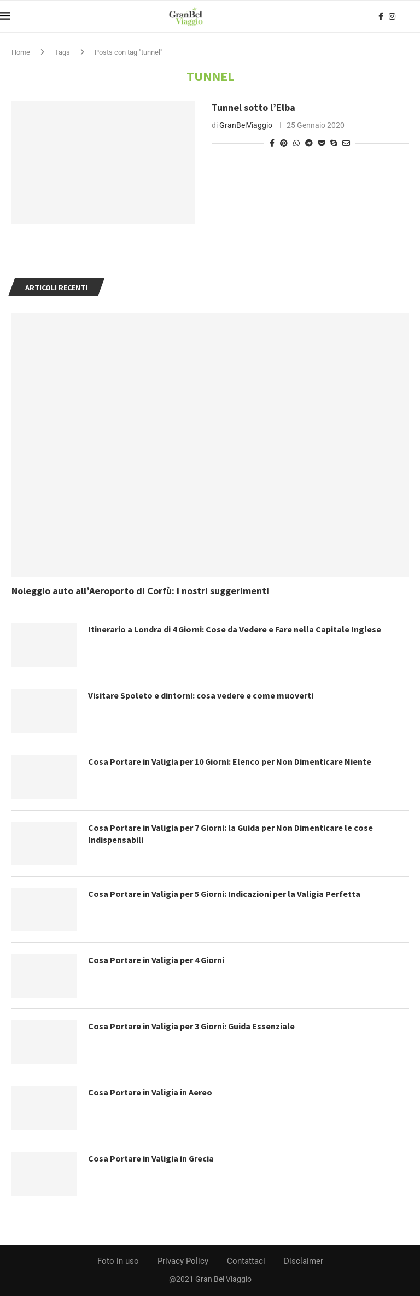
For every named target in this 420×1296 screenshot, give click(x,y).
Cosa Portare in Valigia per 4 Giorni (156, 959)
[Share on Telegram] (309, 143)
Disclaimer (303, 1261)
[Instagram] (392, 16)
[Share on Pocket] (321, 143)
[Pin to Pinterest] (284, 143)
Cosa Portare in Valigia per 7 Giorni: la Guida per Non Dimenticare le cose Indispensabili (231, 833)
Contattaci (246, 1261)
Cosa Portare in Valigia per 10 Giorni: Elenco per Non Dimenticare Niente (230, 761)
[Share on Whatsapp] (296, 143)
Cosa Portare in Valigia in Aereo (150, 1092)
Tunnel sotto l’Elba (253, 107)
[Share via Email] (346, 143)
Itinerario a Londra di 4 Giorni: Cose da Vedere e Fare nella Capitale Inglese (235, 629)
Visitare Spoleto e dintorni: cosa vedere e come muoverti (200, 695)
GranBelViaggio (245, 125)
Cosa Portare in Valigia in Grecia (151, 1158)
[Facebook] (380, 16)
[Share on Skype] (333, 143)
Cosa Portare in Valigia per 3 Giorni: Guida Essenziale (192, 1026)
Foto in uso (118, 1261)
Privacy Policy (183, 1261)
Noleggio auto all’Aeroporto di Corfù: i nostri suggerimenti (140, 590)
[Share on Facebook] (272, 143)
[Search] (414, 16)
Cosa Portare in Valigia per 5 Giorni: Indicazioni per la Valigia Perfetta (224, 893)
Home (20, 52)
